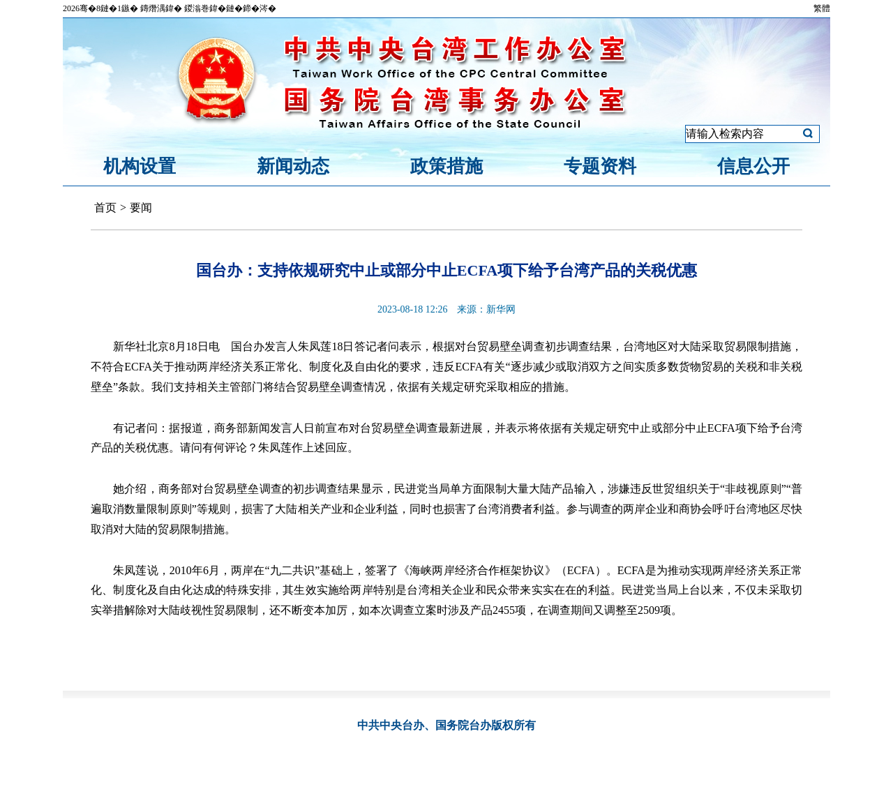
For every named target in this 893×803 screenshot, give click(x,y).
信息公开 (753, 166)
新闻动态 (293, 166)
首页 (105, 207)
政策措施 (446, 166)
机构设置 (139, 166)
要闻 (141, 207)
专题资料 (600, 166)
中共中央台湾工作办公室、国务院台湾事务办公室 (446, 65)
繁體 (821, 8)
